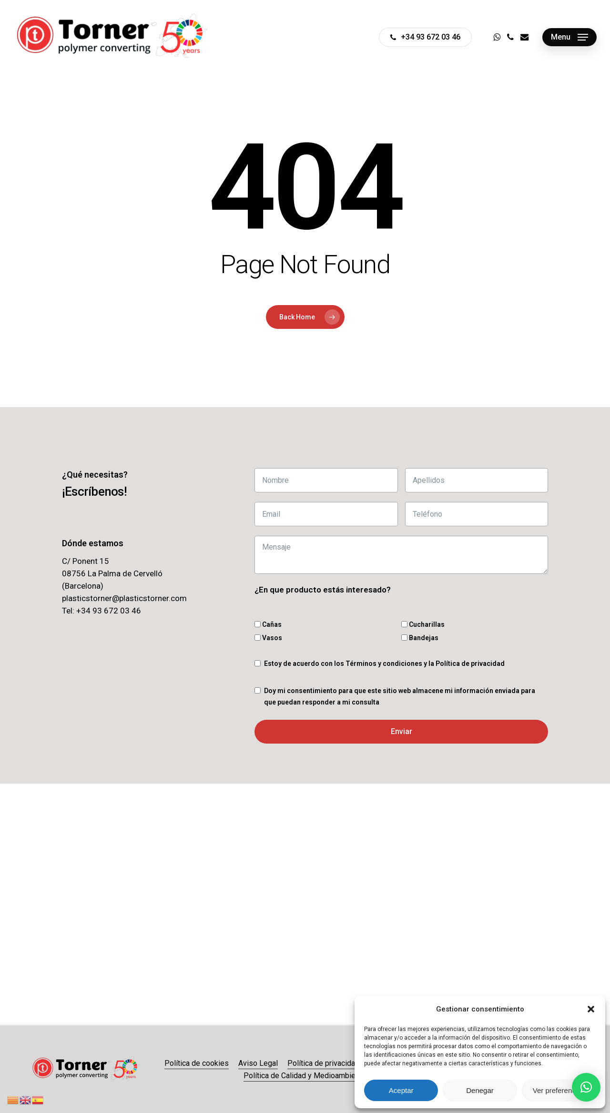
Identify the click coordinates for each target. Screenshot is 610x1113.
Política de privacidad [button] (323, 1063)
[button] (591, 1009)
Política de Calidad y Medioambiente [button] (305, 1075)
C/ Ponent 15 (85, 561)
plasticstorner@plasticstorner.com (124, 598)
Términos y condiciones (384, 663)
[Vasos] (257, 637)
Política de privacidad (470, 663)
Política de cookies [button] (196, 1063)
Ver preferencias (559, 1090)
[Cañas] (257, 624)
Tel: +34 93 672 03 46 (101, 610)
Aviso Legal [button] (258, 1063)
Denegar (480, 1090)
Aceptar (401, 1090)
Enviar (401, 731)
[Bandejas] (404, 637)
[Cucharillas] (404, 624)
